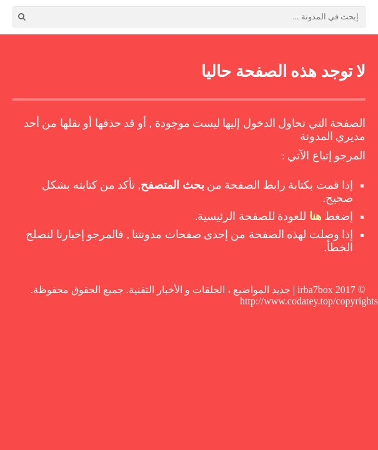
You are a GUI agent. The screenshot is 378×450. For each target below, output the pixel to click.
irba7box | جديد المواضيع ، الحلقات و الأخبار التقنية (231, 289)
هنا (315, 216)
